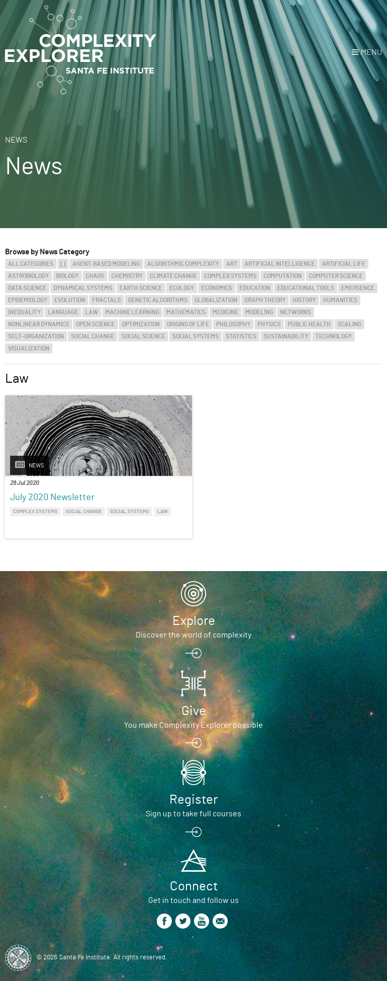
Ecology (181, 288)
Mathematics (186, 312)
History (304, 300)
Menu (371, 52)
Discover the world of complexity (193, 635)
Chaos (95, 276)
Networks (295, 312)
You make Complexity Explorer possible (193, 725)
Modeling (259, 312)
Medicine (225, 312)
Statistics (241, 336)
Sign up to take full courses (193, 814)
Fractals (106, 300)
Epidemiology (27, 300)
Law (91, 312)
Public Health (309, 324)
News (16, 140)
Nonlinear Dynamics (38, 324)
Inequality (24, 312)
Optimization (141, 324)
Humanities (340, 300)
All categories (30, 264)
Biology (67, 276)
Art (231, 264)
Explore (193, 620)
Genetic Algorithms (157, 300)
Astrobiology (28, 276)
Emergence (357, 288)
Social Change (92, 336)
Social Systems (195, 336)
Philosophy (233, 324)
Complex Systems (230, 276)
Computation (283, 276)
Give (193, 711)
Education (254, 288)
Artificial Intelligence (279, 264)
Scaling (349, 324)
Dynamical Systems (82, 288)
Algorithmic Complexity (183, 264)
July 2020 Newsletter (52, 497)
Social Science (143, 336)
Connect (194, 886)
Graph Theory (265, 300)
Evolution (69, 300)
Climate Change (173, 276)
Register (193, 799)
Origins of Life (188, 324)
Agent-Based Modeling (106, 264)
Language (63, 312)
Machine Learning (132, 312)
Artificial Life (343, 264)
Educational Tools (305, 288)
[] (63, 264)
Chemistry (127, 276)
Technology (333, 336)
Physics (269, 324)
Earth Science (140, 288)
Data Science (27, 288)
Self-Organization (36, 336)
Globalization (216, 300)
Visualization (28, 348)
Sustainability (286, 336)
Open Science (95, 324)
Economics (216, 288)
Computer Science (336, 276)
